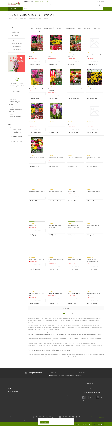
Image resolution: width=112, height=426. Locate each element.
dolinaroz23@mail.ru (89, 388)
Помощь (69, 383)
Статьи (10, 126)
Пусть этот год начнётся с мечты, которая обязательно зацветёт (16, 105)
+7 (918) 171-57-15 (28, 1)
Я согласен (44, 422)
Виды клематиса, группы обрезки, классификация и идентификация (17, 133)
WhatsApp (101, 397)
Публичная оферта (100, 420)
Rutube (97, 397)
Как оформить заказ (71, 385)
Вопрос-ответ (69, 393)
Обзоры (68, 395)
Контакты (26, 391)
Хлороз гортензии (17, 144)
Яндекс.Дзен (83, 400)
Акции (10, 383)
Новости (10, 98)
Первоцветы (47, 391)
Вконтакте (86, 397)
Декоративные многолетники (51, 387)
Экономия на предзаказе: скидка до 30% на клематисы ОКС (16, 120)
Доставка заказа (70, 391)
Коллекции (11, 385)
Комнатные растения (49, 393)
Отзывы (26, 389)
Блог (9, 388)
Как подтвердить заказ (72, 387)
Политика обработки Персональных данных (18, 420)
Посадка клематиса (17, 138)
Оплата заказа (70, 389)
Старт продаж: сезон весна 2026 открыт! (15, 113)
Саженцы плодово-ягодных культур (52, 397)
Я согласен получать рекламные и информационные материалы (66, 375)
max (83, 397)
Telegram (90, 397)
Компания (27, 383)
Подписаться (16, 93)
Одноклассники (94, 397)
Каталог (47, 383)
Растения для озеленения (50, 389)
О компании (27, 385)
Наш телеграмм (13, 391)
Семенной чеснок (48, 395)
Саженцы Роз (47, 385)
